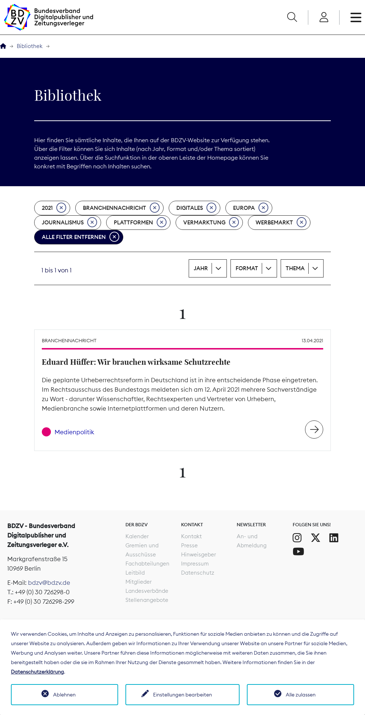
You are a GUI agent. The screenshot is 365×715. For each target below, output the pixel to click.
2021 (54, 208)
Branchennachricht (121, 208)
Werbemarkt (281, 222)
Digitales (196, 208)
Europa (250, 208)
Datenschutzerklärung (37, 671)
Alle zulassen (301, 694)
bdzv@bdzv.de (49, 583)
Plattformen (140, 222)
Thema (295, 268)
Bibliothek (30, 46)
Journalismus (69, 222)
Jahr (201, 268)
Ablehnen (64, 694)
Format (247, 268)
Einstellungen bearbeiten (182, 694)
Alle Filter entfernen (80, 237)
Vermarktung (211, 222)
